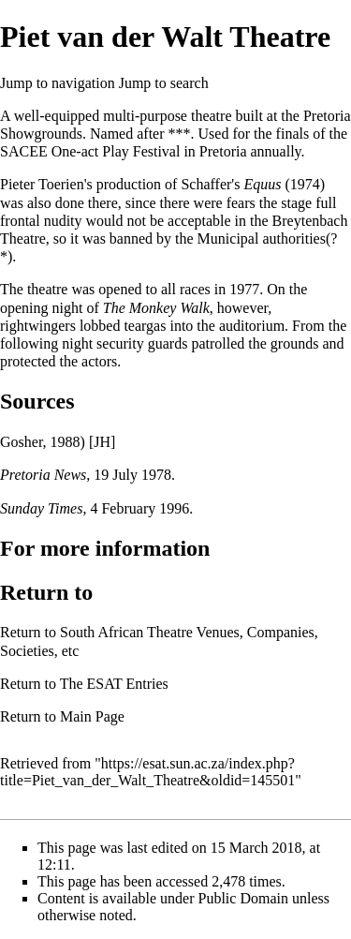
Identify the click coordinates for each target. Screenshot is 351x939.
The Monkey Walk (156, 308)
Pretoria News (43, 475)
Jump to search (164, 83)
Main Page (92, 716)
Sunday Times (41, 508)
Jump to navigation (57, 83)
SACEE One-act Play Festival (90, 151)
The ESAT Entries (114, 684)
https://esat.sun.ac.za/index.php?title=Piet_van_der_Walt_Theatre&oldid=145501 (147, 771)
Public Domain (243, 898)
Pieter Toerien (42, 184)
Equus (262, 184)
